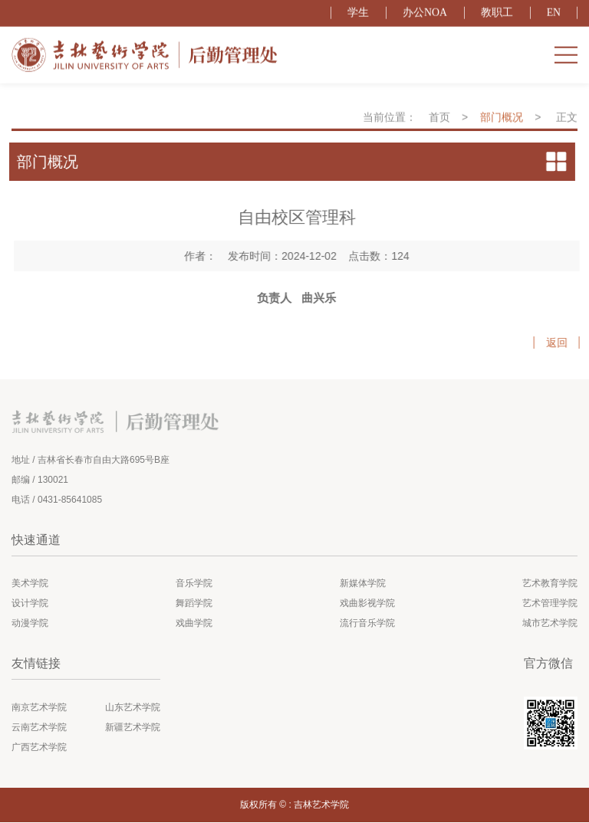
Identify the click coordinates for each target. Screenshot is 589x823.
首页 (439, 124)
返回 (563, 342)
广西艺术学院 (39, 748)
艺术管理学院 (549, 604)
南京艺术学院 (39, 708)
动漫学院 (30, 624)
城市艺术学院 (549, 624)
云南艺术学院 (39, 728)
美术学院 (30, 584)
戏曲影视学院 (367, 604)
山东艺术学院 (132, 708)
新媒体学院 (363, 584)
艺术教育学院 (549, 584)
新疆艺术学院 (132, 728)
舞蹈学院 (194, 604)
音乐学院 (194, 584)
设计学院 (30, 604)
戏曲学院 (194, 624)
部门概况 (501, 124)
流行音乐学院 (367, 624)
